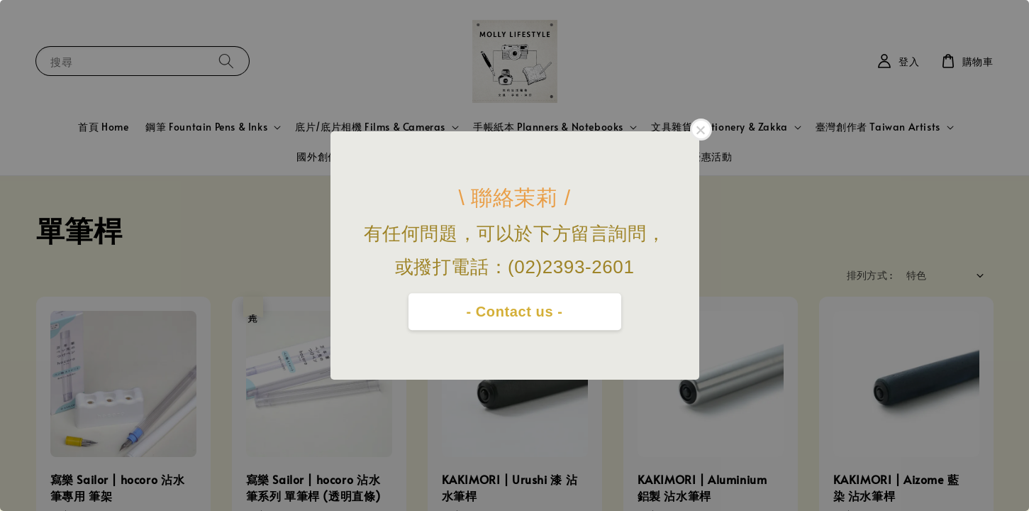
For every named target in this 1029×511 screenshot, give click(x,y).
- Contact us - (514, 311)
